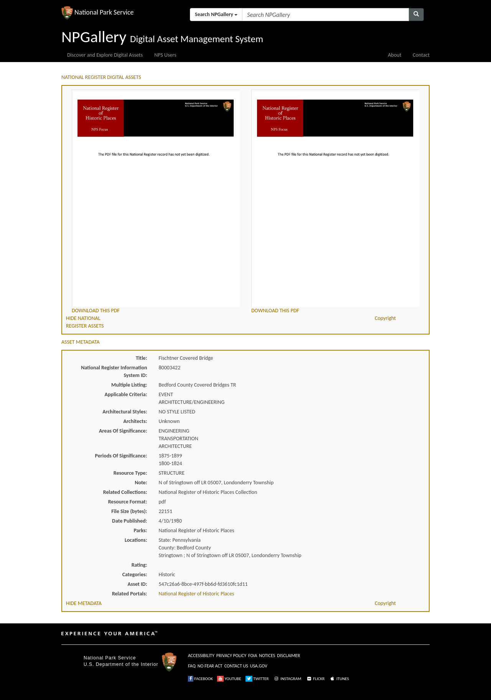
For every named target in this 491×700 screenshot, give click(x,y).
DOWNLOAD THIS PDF (96, 310)
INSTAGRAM (287, 678)
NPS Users (165, 55)
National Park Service (110, 658)
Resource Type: (130, 473)
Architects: (135, 421)
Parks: (140, 530)
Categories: (134, 574)
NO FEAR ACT (210, 666)
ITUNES (339, 678)
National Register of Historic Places (196, 593)
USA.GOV (258, 666)
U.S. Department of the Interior (121, 664)
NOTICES (267, 655)
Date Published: (129, 521)
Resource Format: (127, 501)
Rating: (139, 565)
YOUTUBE (229, 678)
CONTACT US (236, 666)
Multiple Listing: (129, 385)
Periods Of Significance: (121, 455)
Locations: (136, 540)
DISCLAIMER (288, 655)
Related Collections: (125, 492)
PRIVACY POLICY (231, 655)
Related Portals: (129, 593)
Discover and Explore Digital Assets (105, 55)
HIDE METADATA (84, 603)
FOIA (252, 655)
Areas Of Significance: (123, 431)
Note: (141, 482)
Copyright (385, 318)
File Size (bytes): (129, 511)
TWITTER (257, 678)
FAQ (192, 666)
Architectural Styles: (124, 411)
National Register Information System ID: (114, 371)
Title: (141, 358)
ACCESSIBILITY (201, 655)
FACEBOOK (200, 678)
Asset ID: (137, 584)
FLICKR (315, 678)
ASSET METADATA (80, 342)
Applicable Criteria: (126, 394)
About (394, 55)
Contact (421, 55)
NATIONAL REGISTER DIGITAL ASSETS (101, 77)
